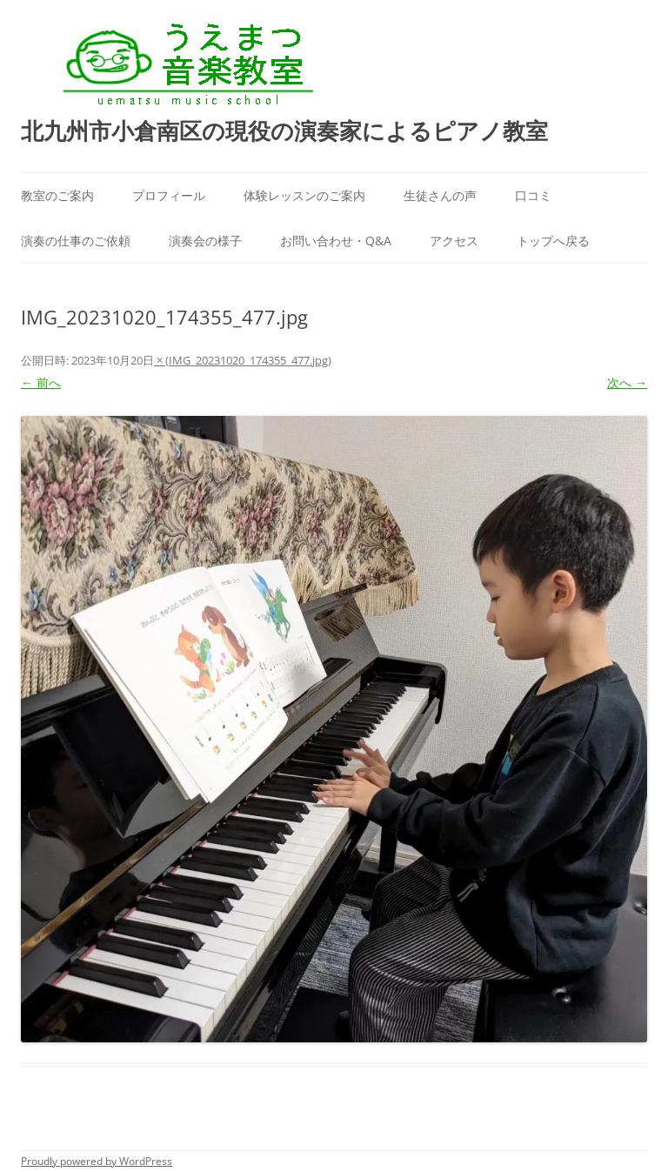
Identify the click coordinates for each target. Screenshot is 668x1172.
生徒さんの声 (440, 195)
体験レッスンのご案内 (304, 195)
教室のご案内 (57, 195)
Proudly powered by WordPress (96, 1161)
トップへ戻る (553, 240)
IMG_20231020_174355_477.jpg (248, 360)
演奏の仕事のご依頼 (75, 240)
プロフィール (168, 195)
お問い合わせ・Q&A (335, 240)
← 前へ (41, 382)
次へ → (627, 382)
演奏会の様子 (205, 240)
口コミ (533, 195)
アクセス (454, 240)
